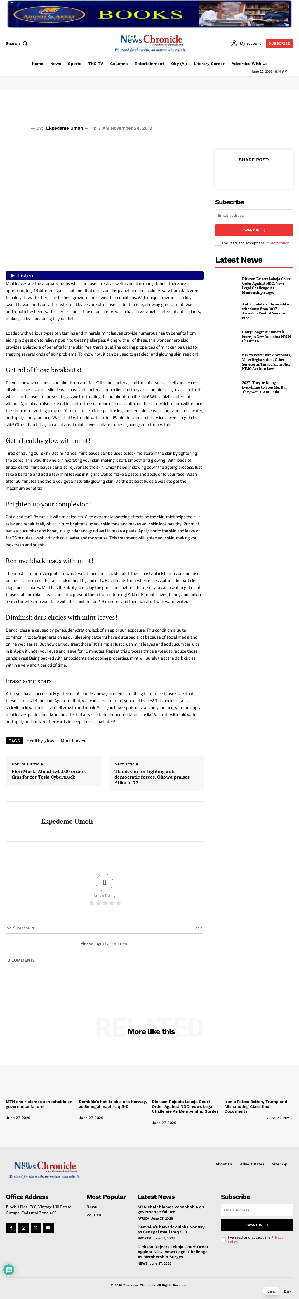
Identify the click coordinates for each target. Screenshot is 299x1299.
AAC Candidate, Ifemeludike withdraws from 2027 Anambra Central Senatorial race (266, 311)
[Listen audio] (105, 275)
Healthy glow (40, 740)
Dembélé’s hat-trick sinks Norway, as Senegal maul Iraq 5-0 (113, 1104)
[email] (254, 215)
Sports (144, 1238)
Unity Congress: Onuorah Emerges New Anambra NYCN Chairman (266, 336)
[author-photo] (28, 1113)
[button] (18, 43)
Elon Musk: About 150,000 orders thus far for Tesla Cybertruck (49, 774)
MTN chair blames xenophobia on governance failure (39, 1104)
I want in (254, 230)
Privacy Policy (277, 243)
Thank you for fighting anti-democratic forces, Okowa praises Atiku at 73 (152, 777)
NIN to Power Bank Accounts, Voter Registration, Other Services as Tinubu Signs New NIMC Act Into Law (266, 362)
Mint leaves (73, 740)
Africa (143, 1218)
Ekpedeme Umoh (64, 128)
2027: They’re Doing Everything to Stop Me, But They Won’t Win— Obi (264, 387)
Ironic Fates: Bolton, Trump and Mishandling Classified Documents (256, 1106)
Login (197, 928)
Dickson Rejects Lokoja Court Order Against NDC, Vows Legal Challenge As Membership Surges (266, 286)
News (143, 1263)
